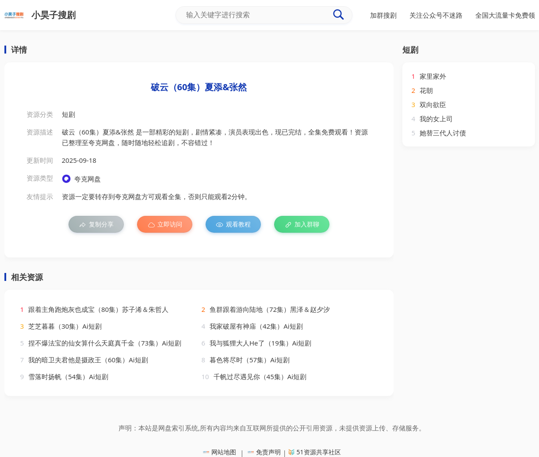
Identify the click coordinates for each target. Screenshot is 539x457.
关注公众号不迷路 (436, 15)
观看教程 (233, 224)
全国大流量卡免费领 (505, 15)
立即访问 (164, 224)
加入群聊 (301, 224)
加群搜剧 (383, 15)
